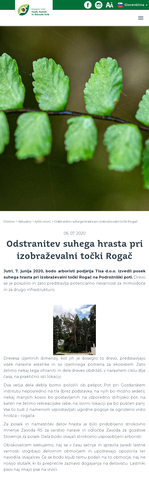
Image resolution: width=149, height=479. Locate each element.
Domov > (10, 221)
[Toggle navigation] (141, 18)
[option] (74, 330)
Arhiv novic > (44, 221)
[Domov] (34, 13)
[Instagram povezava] (100, 4)
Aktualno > (26, 221)
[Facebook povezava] (89, 4)
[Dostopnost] (111, 4)
